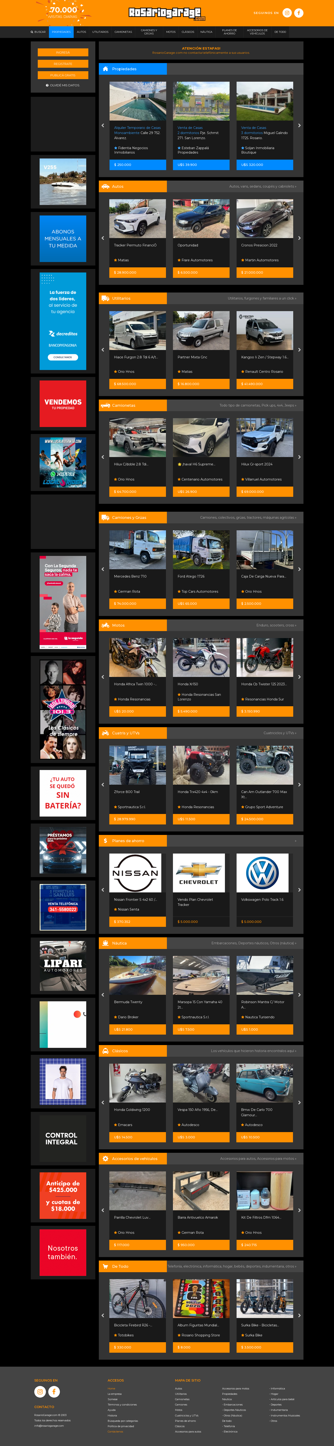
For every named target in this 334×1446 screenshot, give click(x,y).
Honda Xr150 (188, 684)
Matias (121, 260)
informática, (213, 1266)
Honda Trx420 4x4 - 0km (198, 792)
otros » (291, 1266)
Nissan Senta (126, 909)
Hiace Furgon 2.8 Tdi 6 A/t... (136, 357)
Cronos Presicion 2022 (259, 245)
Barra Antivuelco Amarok (198, 1217)
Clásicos (180, 1426)
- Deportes (275, 1404)
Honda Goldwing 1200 (132, 1110)
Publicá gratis (63, 75)
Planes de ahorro (185, 1420)
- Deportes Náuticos (234, 1410)
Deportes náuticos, (254, 943)
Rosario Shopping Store (199, 1335)
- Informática (277, 1388)
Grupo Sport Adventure (262, 807)
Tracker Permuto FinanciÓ (135, 245)
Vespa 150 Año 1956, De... (198, 1110)
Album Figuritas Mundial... (198, 1325)
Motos (178, 1410)
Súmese (112, 1399)
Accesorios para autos (188, 1431)
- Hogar (273, 1394)
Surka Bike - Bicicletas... (260, 1325)
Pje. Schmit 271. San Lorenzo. (198, 133)
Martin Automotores (260, 260)
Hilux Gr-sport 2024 (256, 464)
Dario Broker (126, 1017)
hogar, (228, 1266)
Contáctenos (115, 1431)
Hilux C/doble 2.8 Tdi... (131, 464)
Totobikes (124, 1335)
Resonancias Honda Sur (262, 699)
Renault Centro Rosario (262, 372)
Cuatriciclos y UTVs (186, 1415)
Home (111, 1388)
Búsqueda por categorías (123, 1420)
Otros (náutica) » (283, 943)
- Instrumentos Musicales (284, 1415)
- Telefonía (228, 1426)
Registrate (63, 64)
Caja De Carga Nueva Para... (263, 576)
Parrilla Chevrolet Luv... (132, 1217)
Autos (178, 1388)
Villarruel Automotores (261, 479)
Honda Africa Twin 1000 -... (135, 684)
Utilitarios (181, 1394)
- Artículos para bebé (281, 1399)
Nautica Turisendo (258, 1017)
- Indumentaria (278, 1410)
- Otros (273, 1420)
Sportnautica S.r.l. (130, 807)
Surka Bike (251, 1335)
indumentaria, (274, 1266)
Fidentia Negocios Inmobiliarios (131, 150)
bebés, (240, 1266)
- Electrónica (230, 1431)
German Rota (127, 591)
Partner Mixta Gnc (192, 357)
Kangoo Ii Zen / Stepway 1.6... (265, 357)
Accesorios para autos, (238, 1159)
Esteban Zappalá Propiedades (193, 150)
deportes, (254, 1266)
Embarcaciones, (224, 943)
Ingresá (63, 52)
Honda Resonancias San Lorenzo (199, 697)
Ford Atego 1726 (191, 576)
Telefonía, (175, 1266)
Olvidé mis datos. (63, 85)
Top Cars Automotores (198, 591)
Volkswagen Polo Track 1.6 (262, 900)
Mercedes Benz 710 (130, 576)
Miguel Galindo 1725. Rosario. (264, 133)
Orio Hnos (124, 372)
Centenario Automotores (200, 479)
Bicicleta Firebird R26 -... (133, 1325)
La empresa (115, 1394)
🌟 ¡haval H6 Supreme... (196, 464)
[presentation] (103, 126)
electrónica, (193, 1266)
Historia (112, 1415)
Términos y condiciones (122, 1404)
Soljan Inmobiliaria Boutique (257, 150)
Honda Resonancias (132, 699)
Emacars (123, 1125)
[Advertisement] (63, 123)
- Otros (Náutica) (232, 1415)
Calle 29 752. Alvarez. (137, 133)
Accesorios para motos (275, 1159)
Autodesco (188, 1125)
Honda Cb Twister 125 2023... (264, 684)
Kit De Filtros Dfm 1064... (261, 1217)
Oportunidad (188, 245)
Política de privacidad (121, 1426)
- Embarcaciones (232, 1404)
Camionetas (182, 1399)
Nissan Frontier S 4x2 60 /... (135, 900)
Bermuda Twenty (128, 1002)
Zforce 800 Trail (127, 792)
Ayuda (112, 1410)
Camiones (181, 1404)
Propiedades (229, 1394)
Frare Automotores (195, 260)
